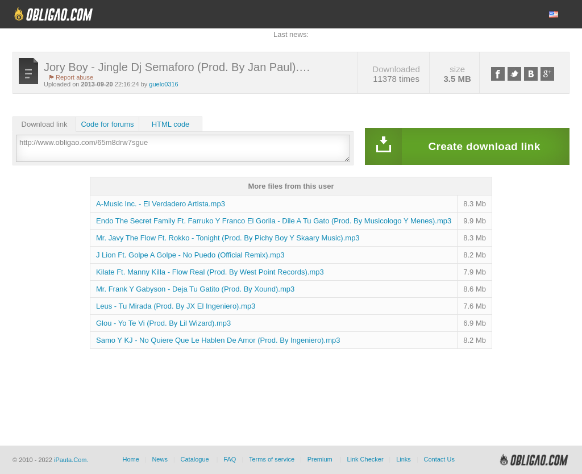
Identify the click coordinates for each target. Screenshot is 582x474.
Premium (319, 459)
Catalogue (195, 459)
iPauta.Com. (71, 459)
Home (130, 459)
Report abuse (74, 77)
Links (403, 459)
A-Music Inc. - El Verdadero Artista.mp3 (160, 203)
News (160, 459)
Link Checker (365, 459)
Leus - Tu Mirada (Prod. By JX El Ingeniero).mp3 (175, 306)
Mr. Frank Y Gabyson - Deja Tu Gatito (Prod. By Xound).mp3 (195, 289)
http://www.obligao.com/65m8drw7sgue (183, 148)
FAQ (229, 459)
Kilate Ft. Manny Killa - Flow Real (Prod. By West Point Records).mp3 (210, 272)
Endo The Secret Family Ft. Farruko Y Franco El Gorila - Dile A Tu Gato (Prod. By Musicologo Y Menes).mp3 (273, 221)
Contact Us (438, 459)
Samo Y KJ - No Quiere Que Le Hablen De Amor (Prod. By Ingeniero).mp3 (218, 340)
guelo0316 (163, 84)
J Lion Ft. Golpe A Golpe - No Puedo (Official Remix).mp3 (190, 255)
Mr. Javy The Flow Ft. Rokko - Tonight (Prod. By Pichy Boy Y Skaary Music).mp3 (228, 238)
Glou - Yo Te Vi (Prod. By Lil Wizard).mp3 (163, 323)
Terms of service (271, 459)
